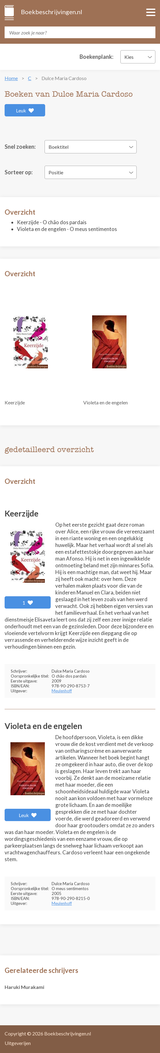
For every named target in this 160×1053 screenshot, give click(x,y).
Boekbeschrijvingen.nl (51, 11)
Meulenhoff (62, 690)
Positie (56, 172)
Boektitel (58, 147)
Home (11, 78)
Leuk (25, 110)
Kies (129, 57)
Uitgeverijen (18, 1043)
